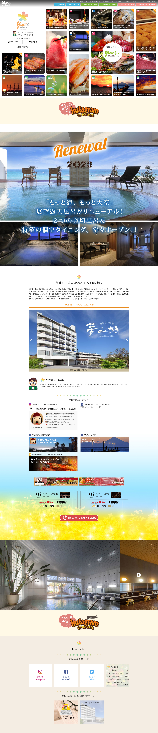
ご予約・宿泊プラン (23, 47)
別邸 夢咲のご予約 (109, 5)
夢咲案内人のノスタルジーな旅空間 (91, 407)
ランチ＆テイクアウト (147, 5)
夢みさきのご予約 (90, 5)
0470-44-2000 (13, 42)
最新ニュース (85, 1)
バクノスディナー (127, 5)
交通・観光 (151, 1)
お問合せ (60, 5)
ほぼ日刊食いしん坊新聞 (101, 1)
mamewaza (92, 718)
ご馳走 (128, 1)
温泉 (135, 1)
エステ (142, 1)
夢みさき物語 (72, 1)
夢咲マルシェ (74, 5)
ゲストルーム (117, 1)
